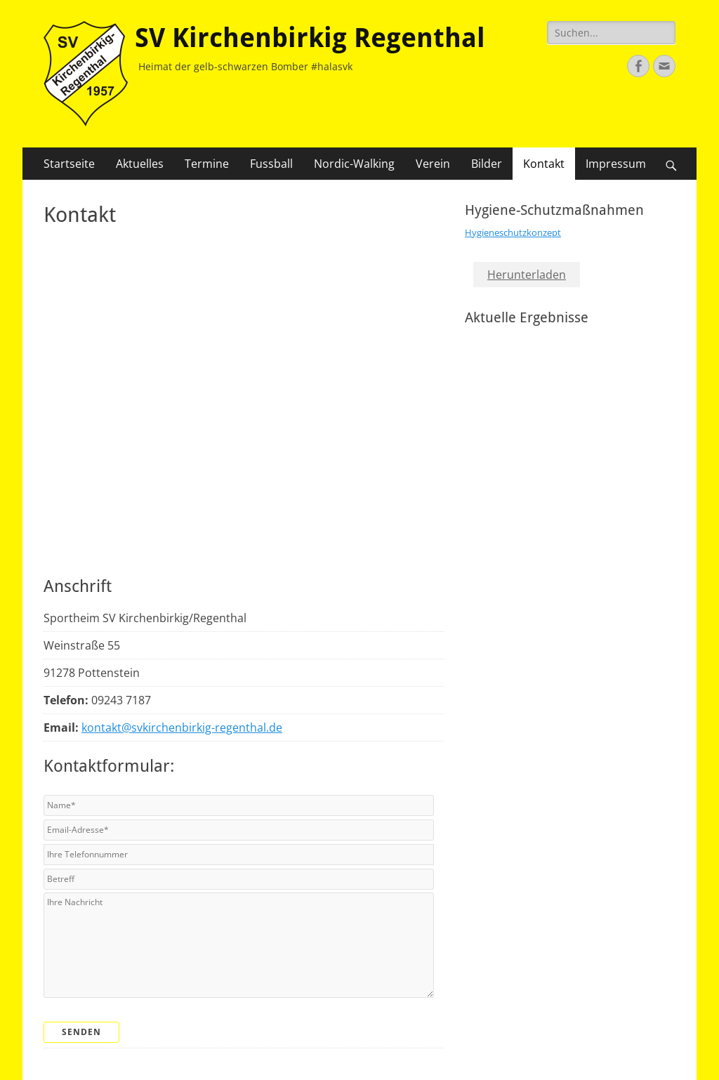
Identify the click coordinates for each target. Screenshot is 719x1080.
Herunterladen (526, 274)
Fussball (271, 163)
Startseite (69, 163)
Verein (433, 163)
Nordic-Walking (354, 163)
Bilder (486, 163)
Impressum (616, 163)
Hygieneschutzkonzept (513, 232)
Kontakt (544, 163)
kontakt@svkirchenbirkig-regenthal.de (181, 727)
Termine (207, 163)
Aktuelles (140, 163)
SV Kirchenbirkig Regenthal (310, 37)
